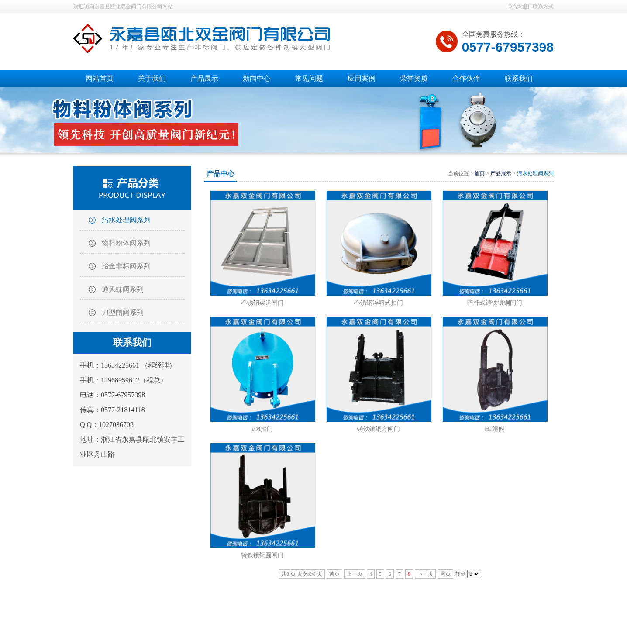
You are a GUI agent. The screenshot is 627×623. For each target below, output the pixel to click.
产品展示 (500, 173)
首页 (479, 173)
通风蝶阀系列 (123, 289)
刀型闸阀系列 (123, 312)
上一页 (354, 574)
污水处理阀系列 (126, 220)
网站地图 (518, 6)
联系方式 (543, 6)
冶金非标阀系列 (126, 266)
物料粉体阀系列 (126, 243)
